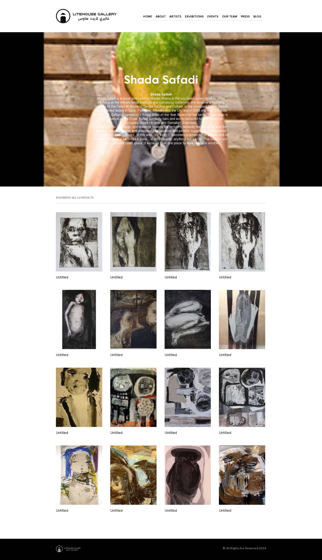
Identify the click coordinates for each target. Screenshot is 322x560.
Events (212, 16)
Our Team (229, 16)
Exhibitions (194, 16)
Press (245, 16)
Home (147, 16)
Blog (257, 16)
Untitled (62, 277)
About (161, 16)
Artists (175, 16)
